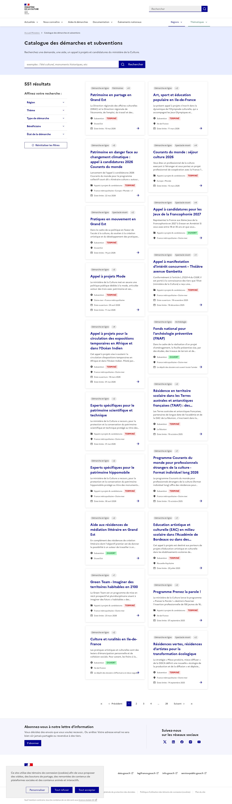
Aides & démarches (78, 22)
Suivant (177, 703)
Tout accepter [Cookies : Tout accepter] (87, 790)
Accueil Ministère (32, 33)
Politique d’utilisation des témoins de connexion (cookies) (165, 792)
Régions (175, 22)
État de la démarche (39, 134)
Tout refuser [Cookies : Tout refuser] (62, 790)
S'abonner (33, 743)
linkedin (173, 742)
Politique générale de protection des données (115, 792)
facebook (182, 742)
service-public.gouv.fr (192, 773)
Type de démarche (38, 118)
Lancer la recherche (204, 9)
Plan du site (200, 792)
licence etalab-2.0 (86, 800)
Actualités (29, 22)
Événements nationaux (129, 22)
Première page (101, 703)
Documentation (101, 22)
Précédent (117, 703)
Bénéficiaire (34, 126)
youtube (199, 742)
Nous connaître (51, 22)
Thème (31, 110)
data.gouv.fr (124, 773)
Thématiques (197, 22)
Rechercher (135, 64)
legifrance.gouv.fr (146, 773)
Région (31, 102)
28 (166, 703)
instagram (190, 742)
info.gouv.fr (168, 773)
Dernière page (191, 703)
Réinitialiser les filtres (47, 145)
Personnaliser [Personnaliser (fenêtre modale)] (37, 790)
